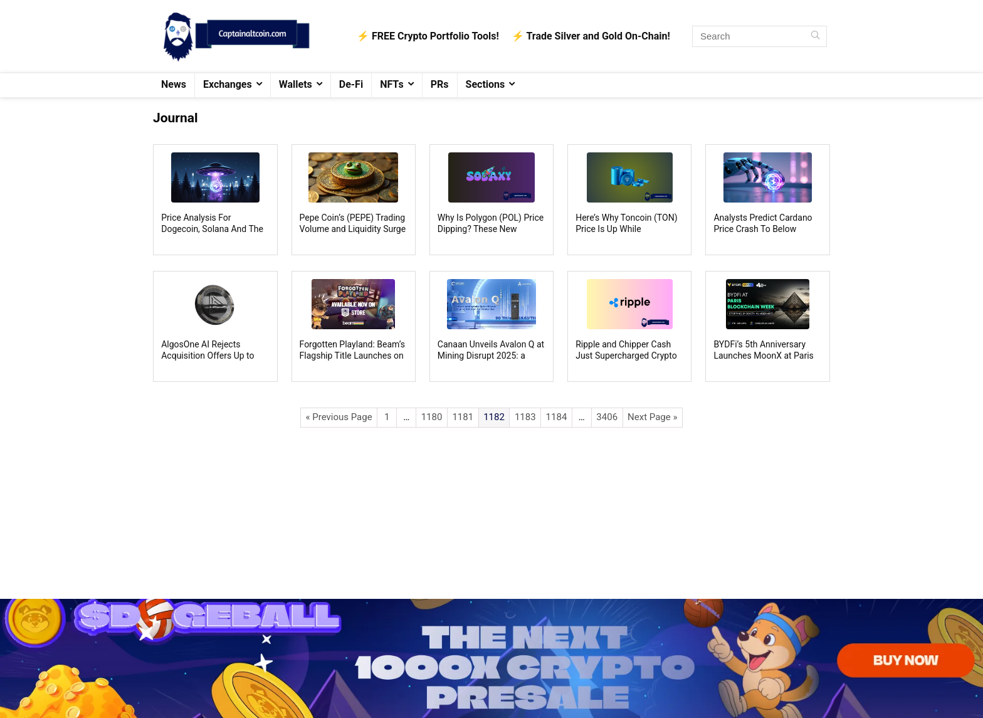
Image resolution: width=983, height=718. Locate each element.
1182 (494, 417)
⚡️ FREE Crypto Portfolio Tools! (428, 36)
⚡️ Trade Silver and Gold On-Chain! (591, 36)
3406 (607, 417)
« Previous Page (339, 417)
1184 (556, 417)
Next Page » (652, 417)
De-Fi (351, 84)
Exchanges (227, 84)
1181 (462, 417)
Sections (485, 84)
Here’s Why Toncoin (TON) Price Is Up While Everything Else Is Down (626, 229)
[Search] (815, 36)
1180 (432, 417)
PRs (440, 84)
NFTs (392, 84)
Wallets (295, 84)
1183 (525, 417)
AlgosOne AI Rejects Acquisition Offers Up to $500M (207, 355)
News (173, 84)
